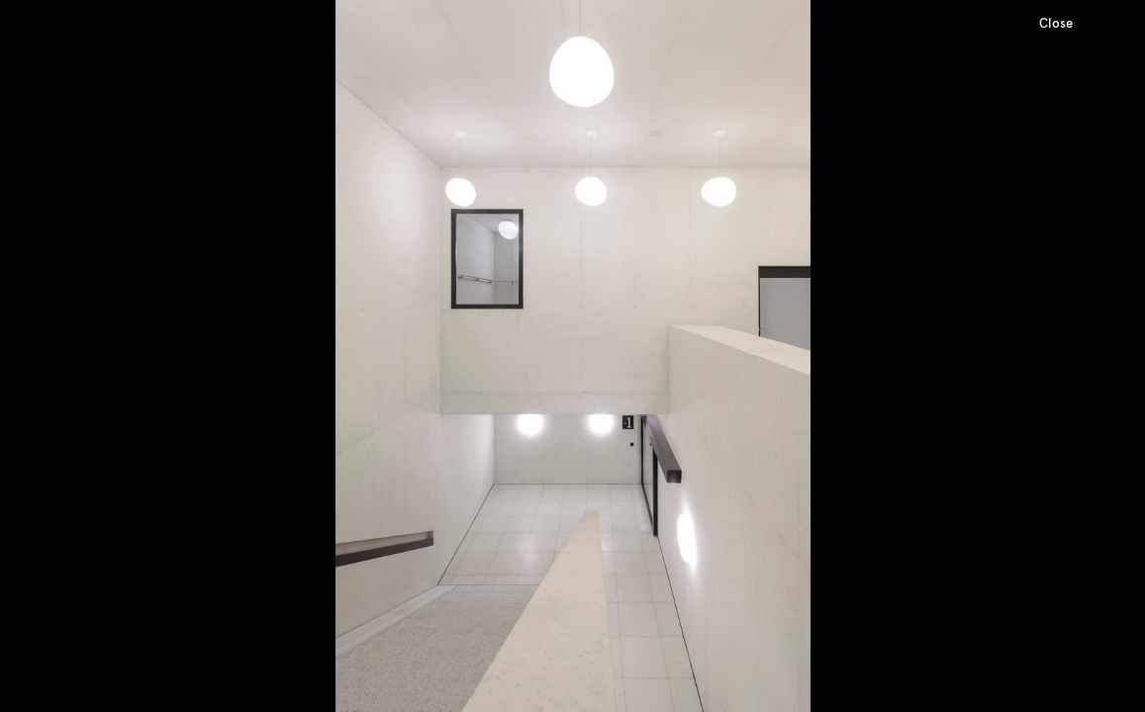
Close (1056, 23)
